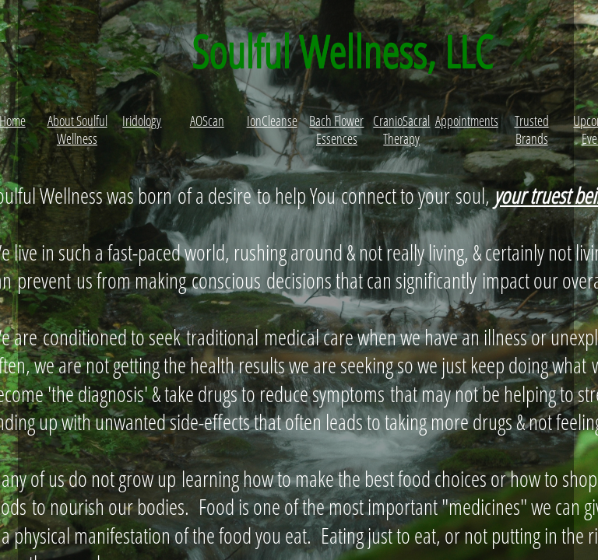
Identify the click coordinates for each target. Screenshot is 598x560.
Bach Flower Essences (336, 129)
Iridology (141, 120)
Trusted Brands (532, 129)
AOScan (207, 120)
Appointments (466, 120)
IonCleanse (272, 120)
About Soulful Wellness (77, 129)
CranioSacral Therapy (401, 129)
